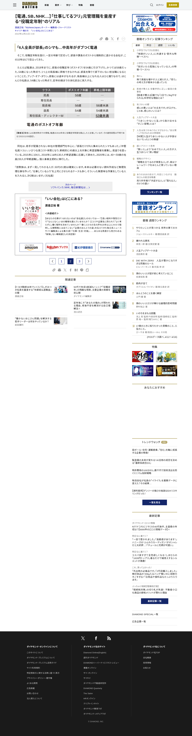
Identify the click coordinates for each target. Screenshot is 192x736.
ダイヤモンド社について (154, 646)
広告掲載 (31, 688)
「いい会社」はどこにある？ (42, 31)
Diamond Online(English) (95, 652)
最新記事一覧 (155, 601)
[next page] (89, 261)
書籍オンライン (90, 668)
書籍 (94, 5)
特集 (82, 5)
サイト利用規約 (33, 668)
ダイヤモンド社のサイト (94, 646)
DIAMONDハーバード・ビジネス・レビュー (101, 663)
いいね (171, 45)
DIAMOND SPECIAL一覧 (145, 614)
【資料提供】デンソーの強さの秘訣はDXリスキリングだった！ (154, 492)
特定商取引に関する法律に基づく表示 (43, 673)
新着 (48, 5)
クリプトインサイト (91, 704)
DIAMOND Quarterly (93, 688)
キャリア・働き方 (22, 31)
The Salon (88, 693)
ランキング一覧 (154, 192)
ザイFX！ (87, 678)
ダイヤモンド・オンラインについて (42, 646)
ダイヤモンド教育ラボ (93, 709)
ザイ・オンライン (90, 673)
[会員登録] (171, 5)
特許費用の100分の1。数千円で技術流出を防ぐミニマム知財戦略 (154, 472)
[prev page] (53, 261)
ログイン (158, 5)
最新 (138, 45)
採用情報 (147, 663)
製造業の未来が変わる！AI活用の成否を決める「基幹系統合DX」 (154, 461)
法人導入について (34, 698)
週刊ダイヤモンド (91, 658)
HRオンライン (89, 698)
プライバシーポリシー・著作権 (39, 678)
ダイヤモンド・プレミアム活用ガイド (42, 663)
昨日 (149, 45)
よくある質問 (32, 683)
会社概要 (147, 658)
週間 (160, 45)
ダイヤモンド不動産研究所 (95, 683)
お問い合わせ (32, 693)
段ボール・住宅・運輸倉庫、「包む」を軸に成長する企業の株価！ (154, 451)
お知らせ (147, 668)
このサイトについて (35, 652)
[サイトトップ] (28, 5)
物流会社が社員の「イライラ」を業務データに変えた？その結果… (154, 482)
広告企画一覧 (139, 621)
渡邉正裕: (43, 27)
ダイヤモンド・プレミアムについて (41, 658)
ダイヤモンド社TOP (151, 652)
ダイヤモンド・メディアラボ (95, 714)
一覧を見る (154, 502)
